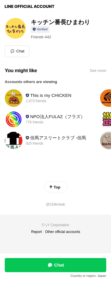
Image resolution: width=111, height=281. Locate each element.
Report (36, 232)
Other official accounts (62, 232)
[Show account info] (40, 29)
